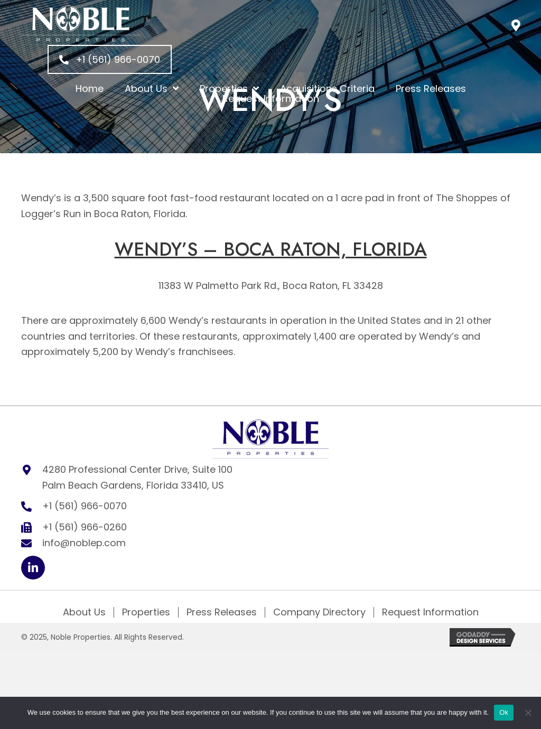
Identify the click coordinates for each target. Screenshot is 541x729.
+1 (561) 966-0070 (84, 505)
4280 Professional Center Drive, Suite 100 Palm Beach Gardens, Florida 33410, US (137, 477)
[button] (516, 25)
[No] (528, 712)
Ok (503, 712)
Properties (146, 612)
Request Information (430, 612)
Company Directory (319, 612)
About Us (84, 612)
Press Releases (221, 612)
